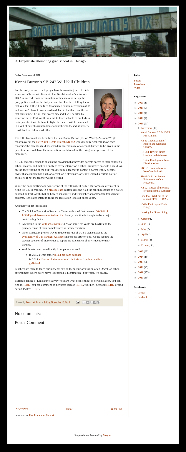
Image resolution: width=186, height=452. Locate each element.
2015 (141, 251)
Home (69, 409)
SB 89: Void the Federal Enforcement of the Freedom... (153, 179)
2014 (141, 256)
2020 (141, 102)
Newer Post (22, 409)
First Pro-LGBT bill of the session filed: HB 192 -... (155, 198)
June (144, 224)
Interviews (139, 84)
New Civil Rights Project (50, 141)
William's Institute (52, 223)
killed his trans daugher (67, 254)
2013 (141, 262)
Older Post (116, 409)
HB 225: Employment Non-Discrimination (155, 162)
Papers (137, 80)
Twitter (141, 292)
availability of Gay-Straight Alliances (43, 236)
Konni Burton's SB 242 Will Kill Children (155, 134)
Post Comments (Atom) (41, 415)
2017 (141, 118)
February (146, 245)
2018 (141, 113)
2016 (141, 123)
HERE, (110, 284)
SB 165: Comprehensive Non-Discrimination (153, 170)
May (144, 229)
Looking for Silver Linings (155, 212)
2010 (141, 277)
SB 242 (70, 141)
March (145, 239)
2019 (141, 107)
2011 (141, 272)
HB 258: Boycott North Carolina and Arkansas (154, 153)
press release (56, 189)
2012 (141, 267)
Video (137, 87)
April (144, 234)
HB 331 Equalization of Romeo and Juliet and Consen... (153, 143)
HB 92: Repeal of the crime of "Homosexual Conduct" (156, 189)
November (147, 128)
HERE (26, 284)
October (145, 218)
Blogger (107, 435)
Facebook (142, 297)
